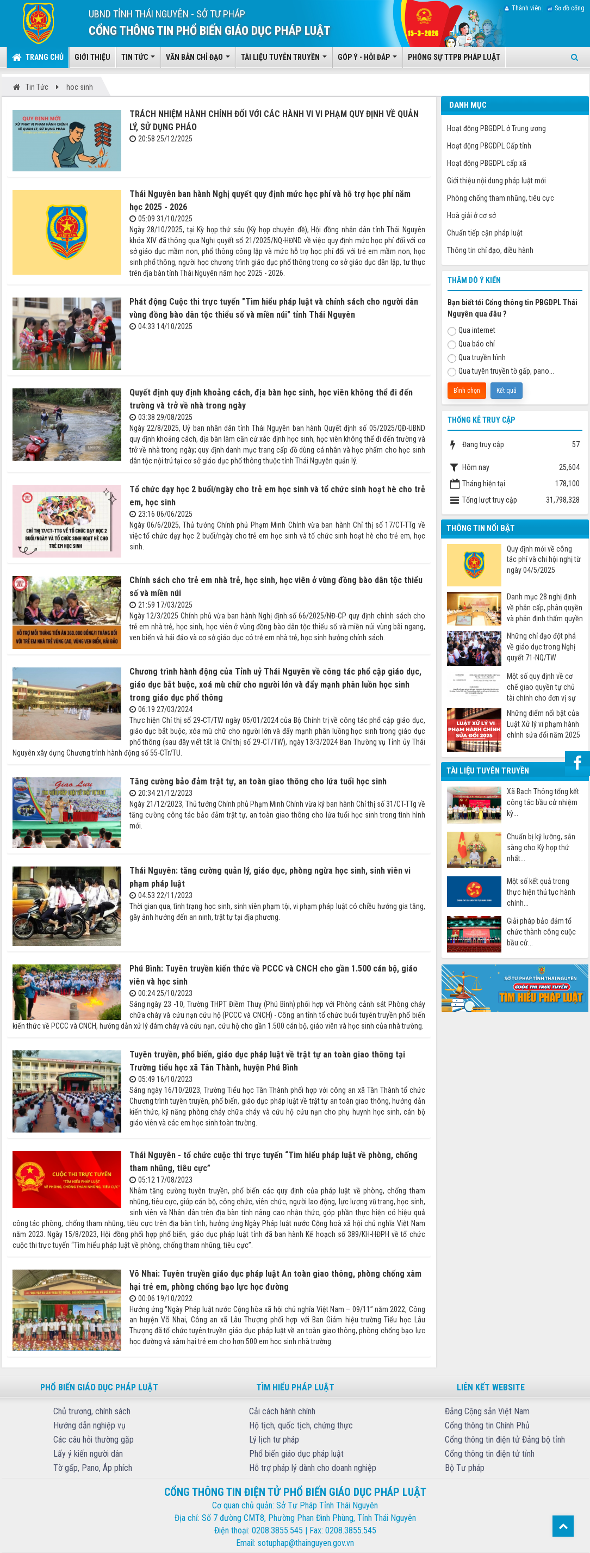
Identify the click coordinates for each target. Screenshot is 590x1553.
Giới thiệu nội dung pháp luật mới (496, 180)
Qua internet (471, 331)
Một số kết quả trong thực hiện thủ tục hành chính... (541, 892)
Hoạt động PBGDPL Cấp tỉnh (489, 145)
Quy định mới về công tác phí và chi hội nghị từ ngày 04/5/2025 (544, 560)
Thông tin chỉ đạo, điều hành (490, 250)
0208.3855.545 (277, 1530)
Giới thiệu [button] (92, 57)
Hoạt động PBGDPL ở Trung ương (496, 128)
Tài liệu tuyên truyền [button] (284, 60)
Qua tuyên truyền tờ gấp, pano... (501, 371)
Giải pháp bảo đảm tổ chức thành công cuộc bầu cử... (541, 932)
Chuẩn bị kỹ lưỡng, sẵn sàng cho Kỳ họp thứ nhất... (541, 847)
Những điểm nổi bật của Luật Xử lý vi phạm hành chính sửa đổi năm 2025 (543, 724)
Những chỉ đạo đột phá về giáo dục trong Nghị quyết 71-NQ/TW (541, 647)
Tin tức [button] (138, 60)
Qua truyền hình (477, 358)
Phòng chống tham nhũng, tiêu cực (500, 198)
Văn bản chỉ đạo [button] (198, 60)
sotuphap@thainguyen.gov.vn (306, 1543)
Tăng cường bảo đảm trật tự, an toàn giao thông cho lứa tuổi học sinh (258, 781)
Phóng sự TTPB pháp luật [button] (454, 57)
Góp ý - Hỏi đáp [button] (367, 60)
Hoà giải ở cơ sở (471, 215)
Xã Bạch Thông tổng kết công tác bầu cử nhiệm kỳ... (543, 802)
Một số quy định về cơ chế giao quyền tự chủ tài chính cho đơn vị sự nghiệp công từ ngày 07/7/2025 (541, 687)
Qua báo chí (471, 344)
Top (563, 1526)
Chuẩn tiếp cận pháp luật (485, 232)
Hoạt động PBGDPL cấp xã (486, 163)
